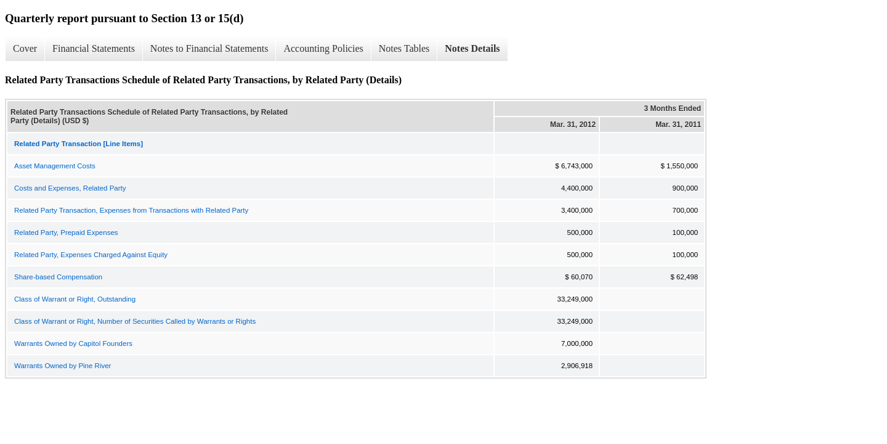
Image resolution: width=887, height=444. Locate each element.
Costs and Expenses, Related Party (70, 188)
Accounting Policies (323, 48)
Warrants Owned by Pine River (62, 365)
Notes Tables (404, 48)
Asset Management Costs (54, 166)
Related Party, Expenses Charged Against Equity (91, 254)
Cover (25, 48)
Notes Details (472, 48)
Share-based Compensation (58, 277)
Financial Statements (93, 48)
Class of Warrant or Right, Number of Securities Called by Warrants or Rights (135, 321)
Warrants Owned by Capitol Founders (73, 343)
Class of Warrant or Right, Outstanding (75, 299)
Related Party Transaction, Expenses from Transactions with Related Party (131, 210)
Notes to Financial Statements (209, 48)
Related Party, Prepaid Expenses (66, 232)
